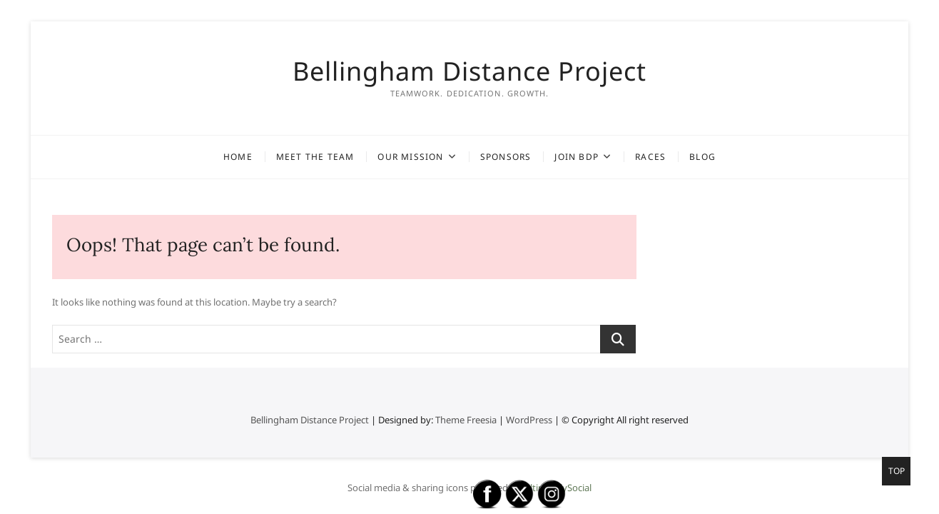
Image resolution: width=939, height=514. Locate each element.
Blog (702, 157)
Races (650, 157)
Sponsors (506, 157)
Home (238, 157)
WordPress (529, 419)
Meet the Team (315, 157)
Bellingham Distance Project (469, 71)
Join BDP (576, 157)
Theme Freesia (466, 419)
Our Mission (410, 157)
